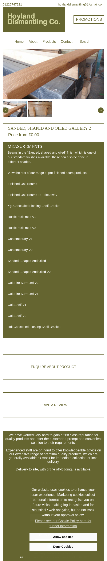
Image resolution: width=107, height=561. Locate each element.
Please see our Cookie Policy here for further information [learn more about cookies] (63, 523)
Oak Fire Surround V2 (23, 283)
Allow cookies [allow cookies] (63, 537)
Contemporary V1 (20, 239)
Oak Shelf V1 (17, 305)
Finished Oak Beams (22, 184)
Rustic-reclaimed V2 (22, 228)
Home (19, 41)
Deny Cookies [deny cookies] (63, 546)
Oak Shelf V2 (17, 316)
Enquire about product (53, 367)
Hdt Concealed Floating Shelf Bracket (34, 327)
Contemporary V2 (20, 250)
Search (85, 41)
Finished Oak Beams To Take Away (32, 195)
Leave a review (53, 405)
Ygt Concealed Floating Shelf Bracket (34, 206)
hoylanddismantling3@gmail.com (81, 4)
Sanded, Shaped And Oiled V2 (29, 272)
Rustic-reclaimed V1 (22, 217)
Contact (66, 41)
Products (49, 41)
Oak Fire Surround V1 (23, 294)
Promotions (89, 19)
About (33, 41)
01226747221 (12, 4)
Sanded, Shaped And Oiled (27, 261)
